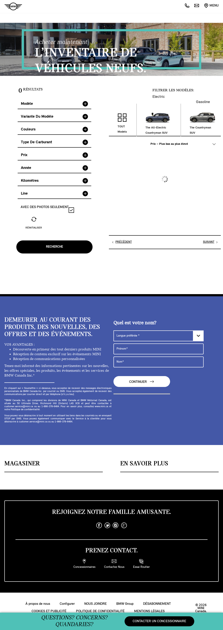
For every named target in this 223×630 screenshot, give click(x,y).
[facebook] (99, 525)
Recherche (54, 246)
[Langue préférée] (158, 335)
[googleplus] (124, 525)
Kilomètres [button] (54, 180)
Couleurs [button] (54, 129)
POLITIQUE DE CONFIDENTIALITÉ (100, 611)
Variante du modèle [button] (54, 116)
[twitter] (107, 525)
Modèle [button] (54, 104)
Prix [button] (54, 155)
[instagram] (116, 525)
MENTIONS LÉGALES (149, 611)
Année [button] (54, 168)
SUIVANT (208, 242)
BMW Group (124, 604)
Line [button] (54, 193)
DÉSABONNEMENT (157, 604)
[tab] (54, 104)
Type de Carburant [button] (54, 142)
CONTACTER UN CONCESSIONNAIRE (159, 621)
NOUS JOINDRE (95, 604)
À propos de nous (37, 604)
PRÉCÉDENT (123, 242)
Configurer (67, 604)
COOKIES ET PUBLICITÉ (49, 611)
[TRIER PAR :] (183, 144)
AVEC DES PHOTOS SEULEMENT (47, 209)
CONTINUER (141, 381)
